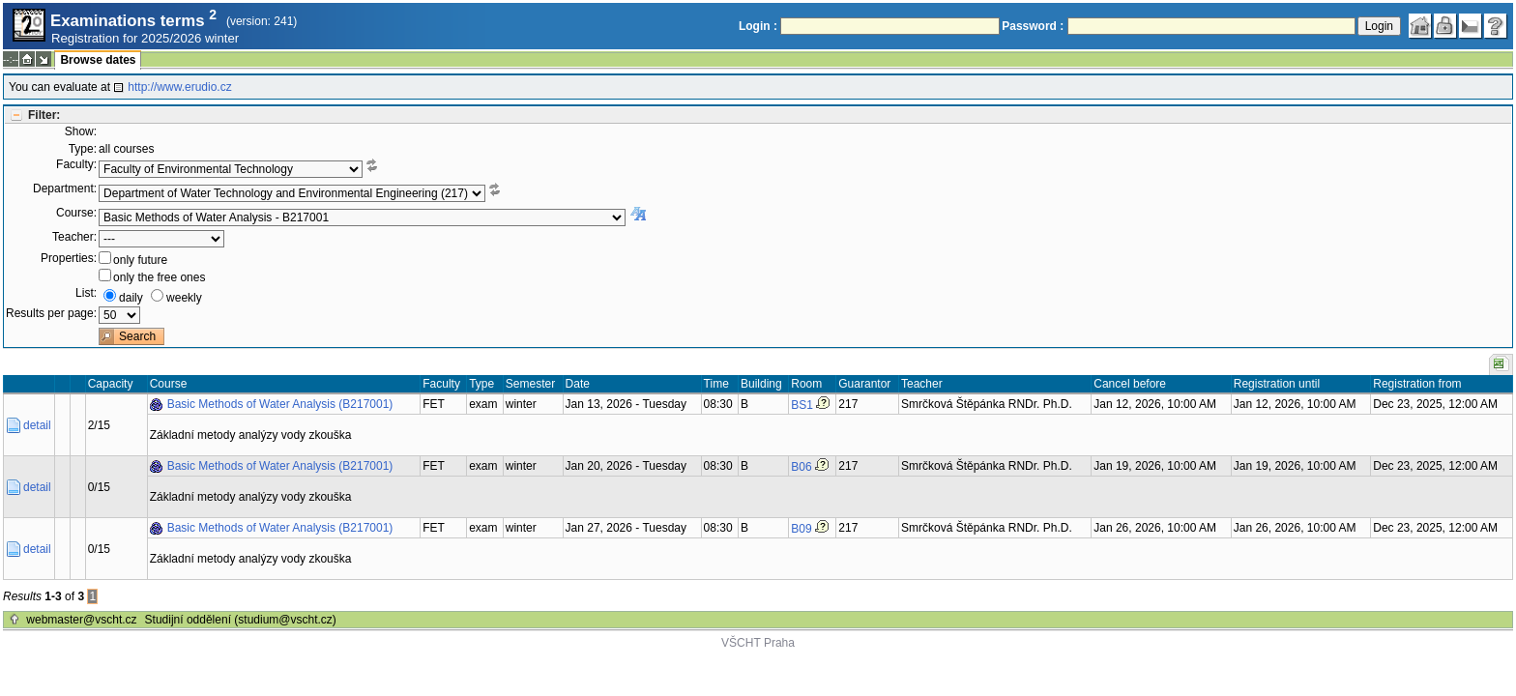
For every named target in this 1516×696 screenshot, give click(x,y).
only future (140, 260)
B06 (801, 467)
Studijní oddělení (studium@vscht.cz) (240, 619)
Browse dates (97, 60)
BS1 (802, 405)
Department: (65, 188)
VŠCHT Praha (758, 643)
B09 (801, 529)
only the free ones (159, 277)
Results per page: (51, 313)
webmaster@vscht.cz (81, 619)
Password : (1033, 26)
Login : (758, 26)
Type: (83, 149)
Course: (76, 212)
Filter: (44, 115)
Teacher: (74, 237)
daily (131, 297)
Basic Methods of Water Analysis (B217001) (280, 404)
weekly (184, 297)
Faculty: (76, 164)
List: (86, 293)
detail (37, 425)
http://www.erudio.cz (179, 87)
